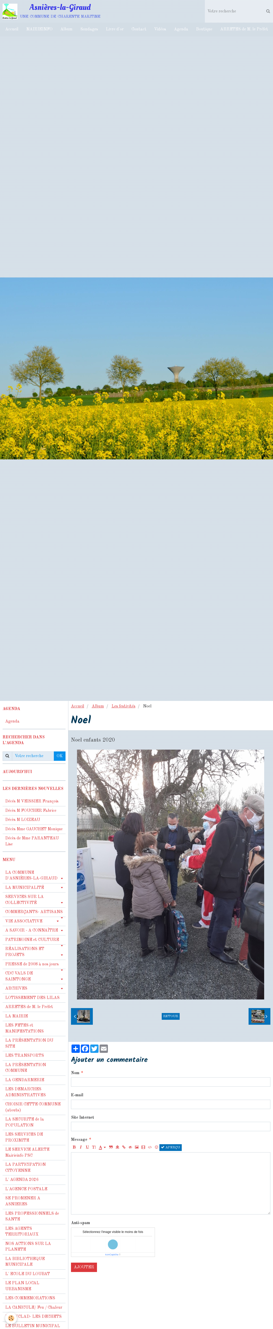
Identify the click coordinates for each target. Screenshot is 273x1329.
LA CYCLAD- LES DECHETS (33, 1317)
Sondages (89, 29)
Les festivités (123, 706)
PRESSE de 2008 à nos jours (32, 964)
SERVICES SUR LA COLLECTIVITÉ (24, 900)
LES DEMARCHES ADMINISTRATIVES (25, 1092)
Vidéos (160, 29)
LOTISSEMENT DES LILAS (32, 998)
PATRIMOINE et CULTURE (32, 940)
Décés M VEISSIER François (31, 801)
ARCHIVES (16, 988)
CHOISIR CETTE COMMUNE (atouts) (33, 1107)
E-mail (77, 1095)
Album (66, 29)
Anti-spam (80, 1223)
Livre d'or (115, 29)
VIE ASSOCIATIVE (23, 921)
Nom (75, 1073)
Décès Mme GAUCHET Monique (34, 829)
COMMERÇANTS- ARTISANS (34, 912)
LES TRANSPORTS (24, 1056)
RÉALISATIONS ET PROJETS (24, 952)
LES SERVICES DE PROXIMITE (24, 1137)
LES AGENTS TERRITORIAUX (21, 1232)
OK (60, 756)
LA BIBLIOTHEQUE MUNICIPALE (25, 1262)
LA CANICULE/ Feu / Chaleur (33, 1308)
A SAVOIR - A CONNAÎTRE (31, 930)
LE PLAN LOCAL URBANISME (22, 1286)
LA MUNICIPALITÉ (24, 888)
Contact (139, 29)
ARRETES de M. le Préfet (244, 29)
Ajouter (84, 1267)
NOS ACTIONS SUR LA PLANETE (28, 1247)
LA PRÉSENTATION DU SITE (29, 1044)
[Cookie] (11, 1318)
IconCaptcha (111, 1254)
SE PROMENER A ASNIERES (22, 1201)
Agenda (181, 29)
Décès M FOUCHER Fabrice (30, 811)
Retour (170, 1016)
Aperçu (170, 1147)
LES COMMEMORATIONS (30, 1298)
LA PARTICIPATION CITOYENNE (25, 1168)
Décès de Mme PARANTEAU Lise (32, 841)
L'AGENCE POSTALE (26, 1189)
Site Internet (82, 1118)
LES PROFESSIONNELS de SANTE (32, 1217)
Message (79, 1140)
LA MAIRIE (16, 1016)
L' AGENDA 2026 (21, 1180)
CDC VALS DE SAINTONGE (19, 976)
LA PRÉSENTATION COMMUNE (25, 1068)
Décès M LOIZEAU (22, 820)
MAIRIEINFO (39, 29)
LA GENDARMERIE (24, 1080)
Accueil (11, 29)
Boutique (204, 29)
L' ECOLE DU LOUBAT (27, 1274)
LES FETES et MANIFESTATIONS (24, 1028)
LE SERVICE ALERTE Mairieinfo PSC (27, 1153)
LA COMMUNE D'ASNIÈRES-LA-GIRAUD (31, 876)
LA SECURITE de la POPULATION (24, 1122)
